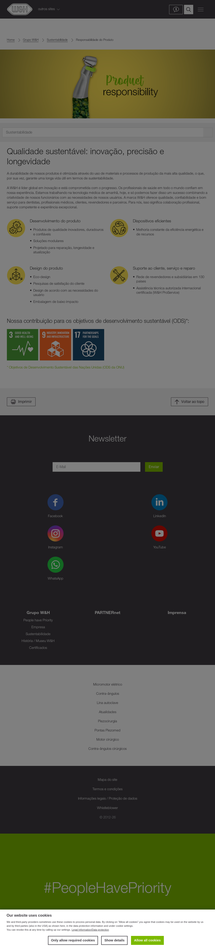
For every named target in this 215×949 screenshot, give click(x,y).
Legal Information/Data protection (90, 929)
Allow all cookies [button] (147, 940)
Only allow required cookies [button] (73, 940)
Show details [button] (114, 940)
